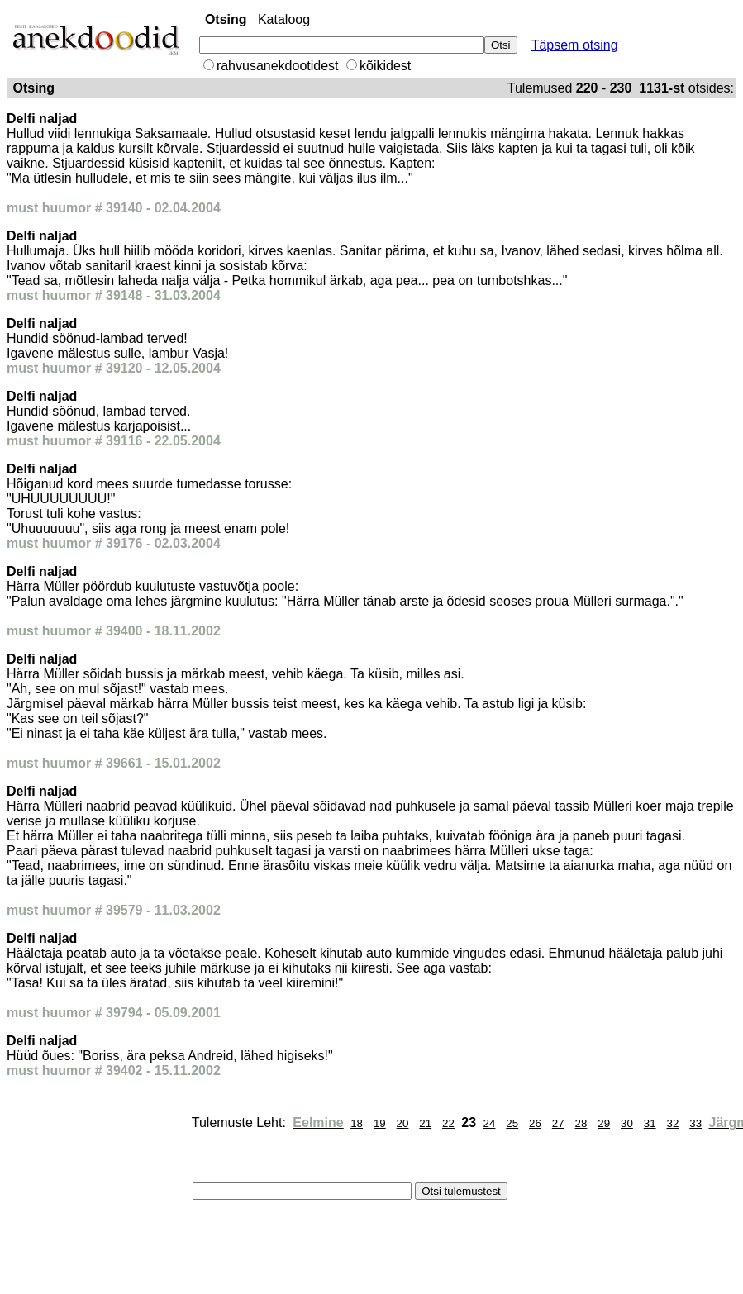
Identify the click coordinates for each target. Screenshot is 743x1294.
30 (627, 1123)
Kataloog (284, 19)
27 (558, 1123)
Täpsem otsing (574, 45)
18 (356, 1123)
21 (425, 1123)
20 (403, 1123)
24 (489, 1123)
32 (672, 1123)
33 (695, 1123)
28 (581, 1123)
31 (650, 1123)
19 (380, 1123)
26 (535, 1123)
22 (448, 1123)
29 (604, 1123)
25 (512, 1123)
